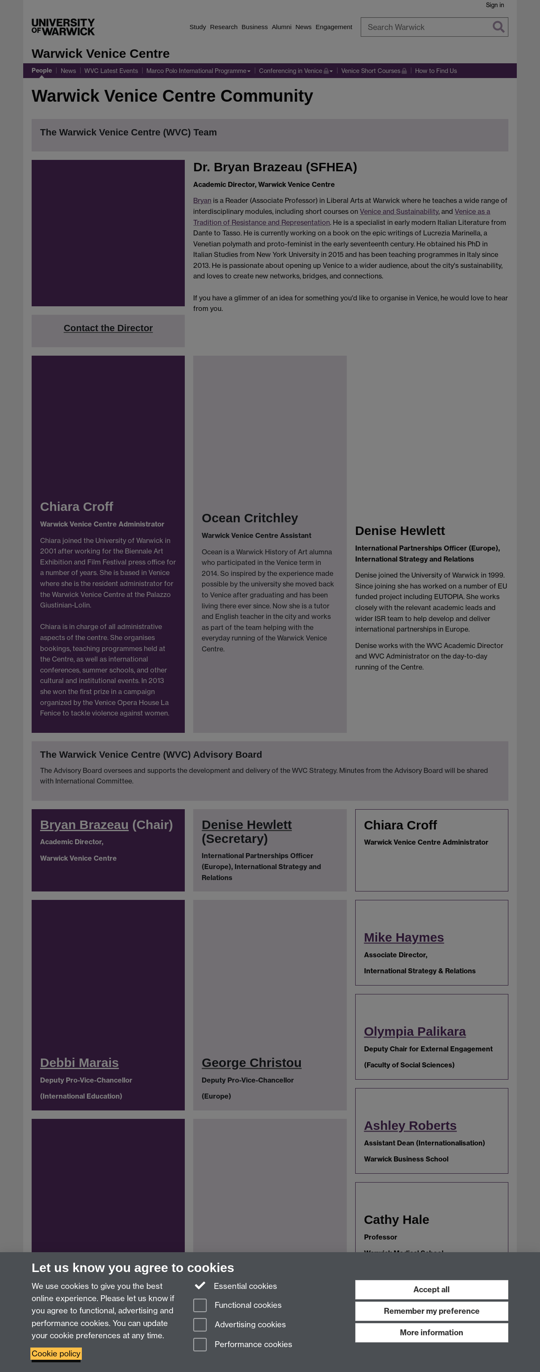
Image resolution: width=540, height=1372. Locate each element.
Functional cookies (237, 1306)
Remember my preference (432, 1311)
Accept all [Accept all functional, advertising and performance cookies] (431, 1289)
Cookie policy (56, 1353)
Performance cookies (242, 1345)
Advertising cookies (239, 1325)
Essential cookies (235, 1285)
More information (431, 1332)
